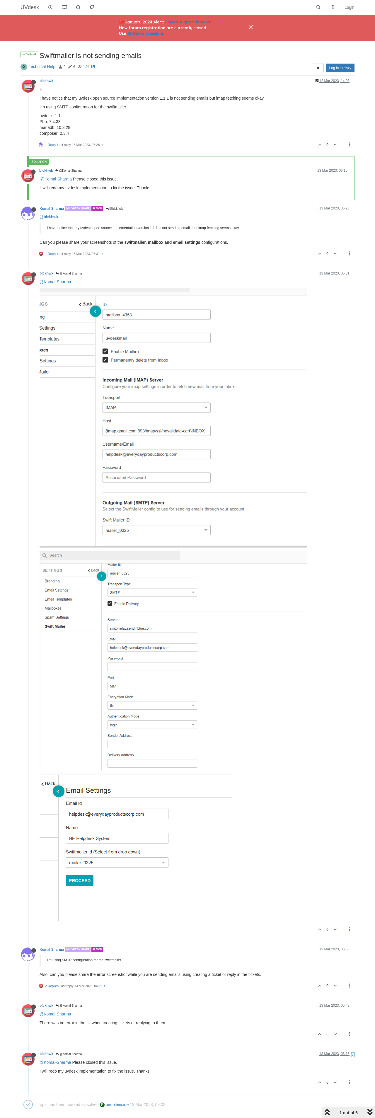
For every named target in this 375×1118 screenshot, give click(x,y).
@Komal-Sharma (56, 179)
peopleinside (114, 1104)
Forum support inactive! (188, 22)
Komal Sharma (52, 209)
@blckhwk (114, 208)
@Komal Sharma (68, 170)
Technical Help (42, 66)
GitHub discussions (145, 33)
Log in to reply (340, 68)
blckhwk (46, 81)
